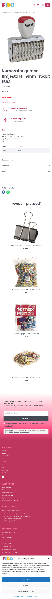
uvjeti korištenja (24, 432)
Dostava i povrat (6, 535)
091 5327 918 (8, 546)
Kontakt (4, 473)
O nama (4, 465)
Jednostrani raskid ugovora (10, 500)
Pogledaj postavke (26, 592)
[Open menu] (47, 5)
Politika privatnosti (19, 596)
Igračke (4, 453)
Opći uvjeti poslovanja (8, 532)
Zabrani (26, 586)
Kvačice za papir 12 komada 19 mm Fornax (26, 246)
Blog (3, 467)
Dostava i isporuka (7, 495)
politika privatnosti (14, 432)
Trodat (20, 146)
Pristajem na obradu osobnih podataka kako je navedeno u (25, 425)
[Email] (26, 413)
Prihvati (26, 580)
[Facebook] (3, 192)
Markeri (4, 450)
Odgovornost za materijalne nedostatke (14, 490)
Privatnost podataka (8, 492)
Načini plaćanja (6, 487)
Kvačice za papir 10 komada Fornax (26, 334)
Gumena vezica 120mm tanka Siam (26, 289)
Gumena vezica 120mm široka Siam (26, 377)
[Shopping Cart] (43, 5)
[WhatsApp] (8, 192)
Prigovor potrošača (7, 498)
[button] (49, 559)
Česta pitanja (6, 470)
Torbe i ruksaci (6, 456)
